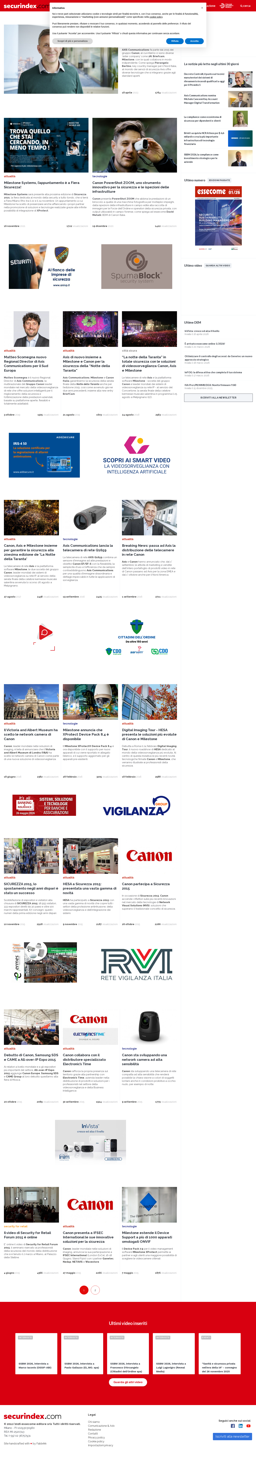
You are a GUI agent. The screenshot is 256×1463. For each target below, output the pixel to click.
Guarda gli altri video (128, 1382)
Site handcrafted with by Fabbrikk (25, 1443)
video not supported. (218, 33)
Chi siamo (94, 1421)
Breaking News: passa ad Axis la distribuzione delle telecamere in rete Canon (149, 550)
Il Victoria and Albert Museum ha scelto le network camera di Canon (31, 734)
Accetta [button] (194, 41)
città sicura (129, 350)
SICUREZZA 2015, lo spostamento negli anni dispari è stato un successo (31, 888)
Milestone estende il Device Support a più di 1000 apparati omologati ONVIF (147, 1237)
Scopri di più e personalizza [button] (72, 41)
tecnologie (99, 176)
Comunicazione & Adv (101, 1425)
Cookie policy (96, 1441)
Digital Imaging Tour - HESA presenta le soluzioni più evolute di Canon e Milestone (149, 734)
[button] (202, 7)
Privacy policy (96, 1437)
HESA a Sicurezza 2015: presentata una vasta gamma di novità (89, 888)
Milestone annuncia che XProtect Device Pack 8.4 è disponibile (86, 734)
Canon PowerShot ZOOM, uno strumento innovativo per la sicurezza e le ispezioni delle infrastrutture (130, 187)
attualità (9, 176)
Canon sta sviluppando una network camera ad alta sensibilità (144, 1059)
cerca (245, 5)
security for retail (15, 1226)
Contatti (93, 1433)
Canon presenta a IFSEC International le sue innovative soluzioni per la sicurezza (88, 1237)
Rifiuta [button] (175, 41)
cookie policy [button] (156, 17)
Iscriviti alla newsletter (218, 397)
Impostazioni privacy (100, 1445)
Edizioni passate (219, 180)
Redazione (94, 1429)
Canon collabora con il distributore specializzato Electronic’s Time (84, 1059)
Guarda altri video (218, 265)
